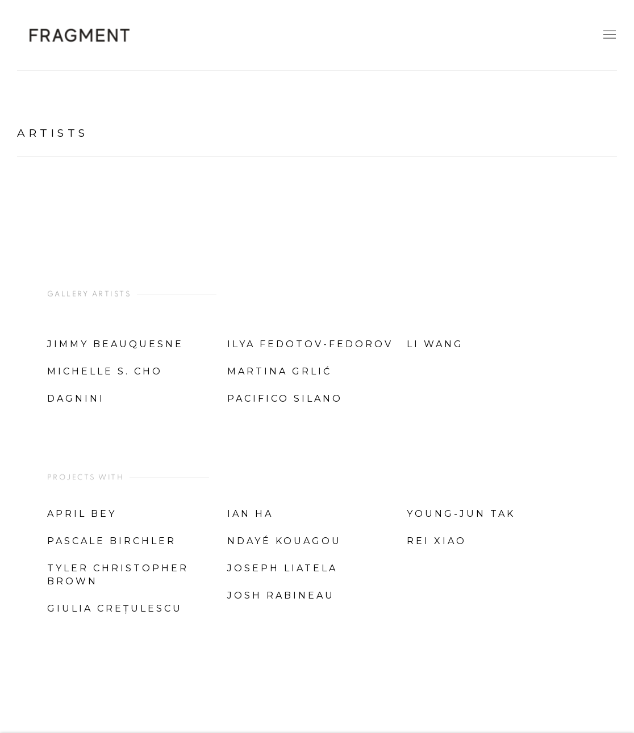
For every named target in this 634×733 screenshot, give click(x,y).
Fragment (79, 35)
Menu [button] (608, 35)
